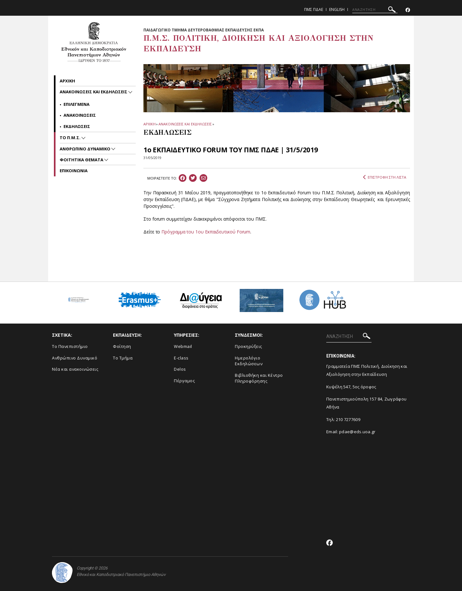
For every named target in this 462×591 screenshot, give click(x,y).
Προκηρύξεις (248, 346)
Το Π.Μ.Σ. (70, 137)
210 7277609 (348, 419)
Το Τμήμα (123, 358)
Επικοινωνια (74, 170)
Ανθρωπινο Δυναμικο (85, 149)
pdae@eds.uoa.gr (357, 432)
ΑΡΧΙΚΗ (149, 124)
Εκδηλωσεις (77, 126)
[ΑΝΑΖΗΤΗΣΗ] (375, 9)
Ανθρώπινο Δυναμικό (74, 358)
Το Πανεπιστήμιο (70, 346)
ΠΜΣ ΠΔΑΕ (313, 9)
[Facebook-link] (408, 10)
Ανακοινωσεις (80, 115)
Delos (180, 369)
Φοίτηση (122, 346)
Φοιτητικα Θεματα (82, 160)
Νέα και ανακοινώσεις (75, 369)
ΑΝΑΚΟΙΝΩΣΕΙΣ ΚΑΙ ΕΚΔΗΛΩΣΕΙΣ (184, 124)
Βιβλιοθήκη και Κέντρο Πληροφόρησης (259, 378)
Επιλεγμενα (77, 104)
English (337, 9)
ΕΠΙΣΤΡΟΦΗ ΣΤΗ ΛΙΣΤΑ (384, 177)
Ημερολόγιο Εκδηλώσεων (248, 361)
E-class (181, 358)
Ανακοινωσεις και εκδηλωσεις (94, 92)
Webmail (183, 346)
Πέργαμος (184, 381)
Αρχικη (67, 81)
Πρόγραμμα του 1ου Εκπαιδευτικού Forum (205, 232)
